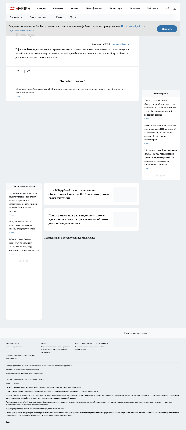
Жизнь (59, 17)
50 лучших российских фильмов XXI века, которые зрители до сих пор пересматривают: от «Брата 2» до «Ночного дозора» (72, 93)
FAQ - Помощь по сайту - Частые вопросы (91, 343)
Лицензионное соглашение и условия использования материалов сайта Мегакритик (55, 349)
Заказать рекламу (39, 17)
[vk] (19, 71)
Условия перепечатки (14, 347)
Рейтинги (152, 8)
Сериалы (135, 8)
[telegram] (29, 71)
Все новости (16, 17)
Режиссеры (116, 8)
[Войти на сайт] (174, 8)
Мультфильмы (94, 8)
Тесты (73, 17)
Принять (167, 28)
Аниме (74, 8)
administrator (121, 44)
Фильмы (58, 8)
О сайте (44, 343)
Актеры (41, 8)
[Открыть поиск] (167, 8)
